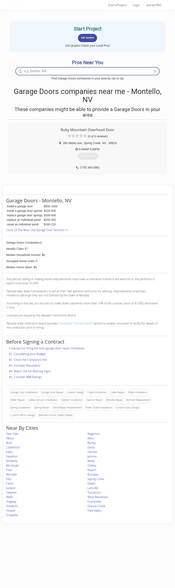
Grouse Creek (96, 506)
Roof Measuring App (78, 558)
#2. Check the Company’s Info (28, 360)
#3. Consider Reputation (24, 365)
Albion (10, 438)
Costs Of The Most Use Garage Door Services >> (37, 230)
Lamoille (93, 488)
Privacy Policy (127, 554)
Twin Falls (12, 434)
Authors (124, 558)
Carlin (10, 483)
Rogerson (94, 434)
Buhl (9, 443)
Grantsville (94, 501)
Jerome (92, 456)
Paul (9, 470)
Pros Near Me (33, 554)
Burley (92, 443)
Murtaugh (12, 465)
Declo (91, 447)
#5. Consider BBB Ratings (25, 377)
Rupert (92, 470)
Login (136, 5)
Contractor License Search (76, 323)
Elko (8, 479)
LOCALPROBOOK (36, 5)
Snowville (12, 515)
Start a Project (117, 5)
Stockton (11, 506)
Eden (9, 452)
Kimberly (11, 461)
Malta (91, 461)
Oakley (92, 465)
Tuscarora (94, 492)
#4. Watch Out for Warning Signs (30, 371)
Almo (91, 438)
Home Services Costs (37, 549)
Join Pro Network (76, 549)
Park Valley (94, 510)
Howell (10, 510)
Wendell (11, 474)
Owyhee (11, 492)
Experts (70, 554)
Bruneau (93, 474)
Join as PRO (153, 5)
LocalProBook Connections (135, 563)
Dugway (11, 501)
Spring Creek (96, 479)
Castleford (12, 447)
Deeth (91, 483)
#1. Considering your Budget (27, 354)
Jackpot (11, 488)
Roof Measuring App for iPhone (84, 563)
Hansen (92, 452)
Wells (9, 497)
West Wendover (98, 497)
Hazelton (12, 456)
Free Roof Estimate (36, 563)
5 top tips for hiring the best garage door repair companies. (47, 348)
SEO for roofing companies (134, 567)
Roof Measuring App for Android (84, 567)
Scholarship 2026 (129, 549)
